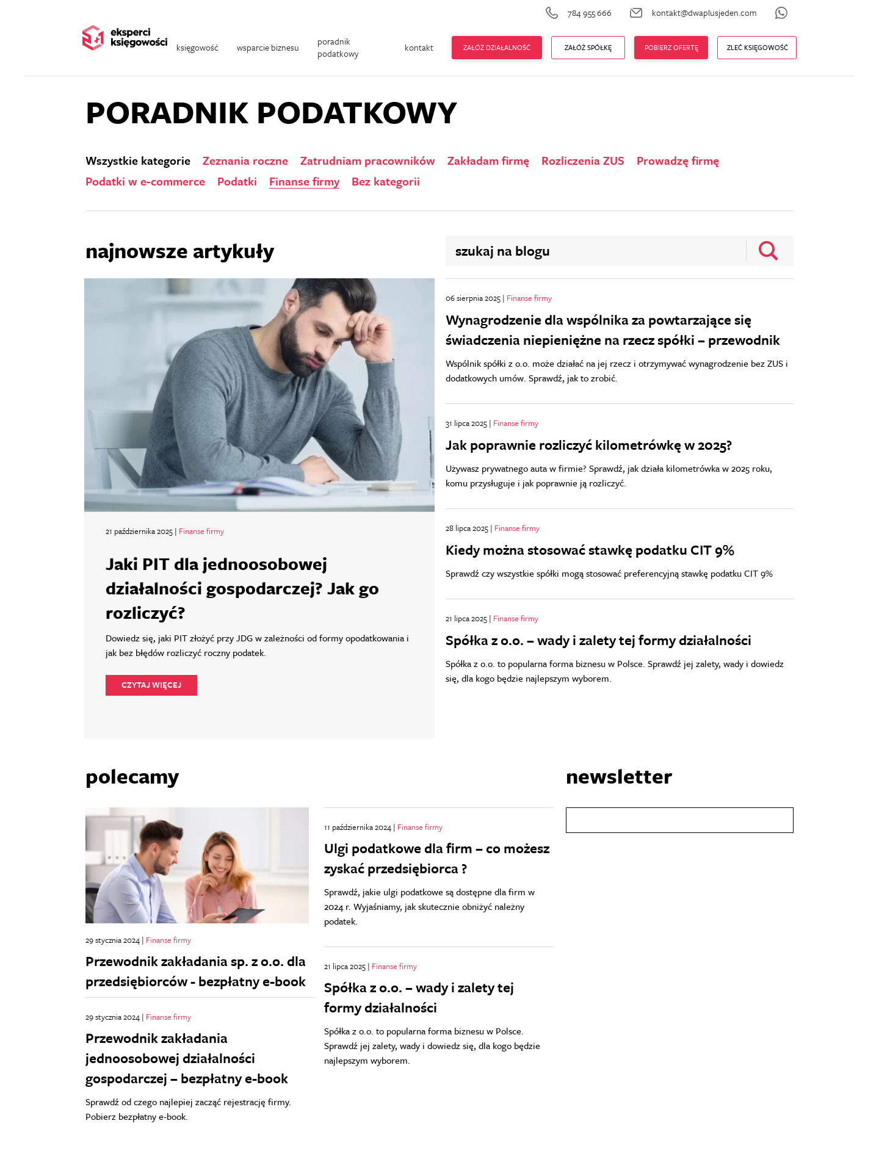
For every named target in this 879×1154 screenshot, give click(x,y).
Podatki (237, 181)
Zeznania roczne (245, 160)
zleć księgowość (757, 47)
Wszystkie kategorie (137, 160)
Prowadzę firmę (678, 160)
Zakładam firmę (488, 160)
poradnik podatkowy (337, 47)
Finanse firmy (304, 181)
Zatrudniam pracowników (367, 160)
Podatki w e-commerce (145, 181)
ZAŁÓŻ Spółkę (588, 47)
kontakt (419, 47)
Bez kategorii (386, 181)
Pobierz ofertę (671, 47)
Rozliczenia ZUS (582, 160)
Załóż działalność (496, 47)
